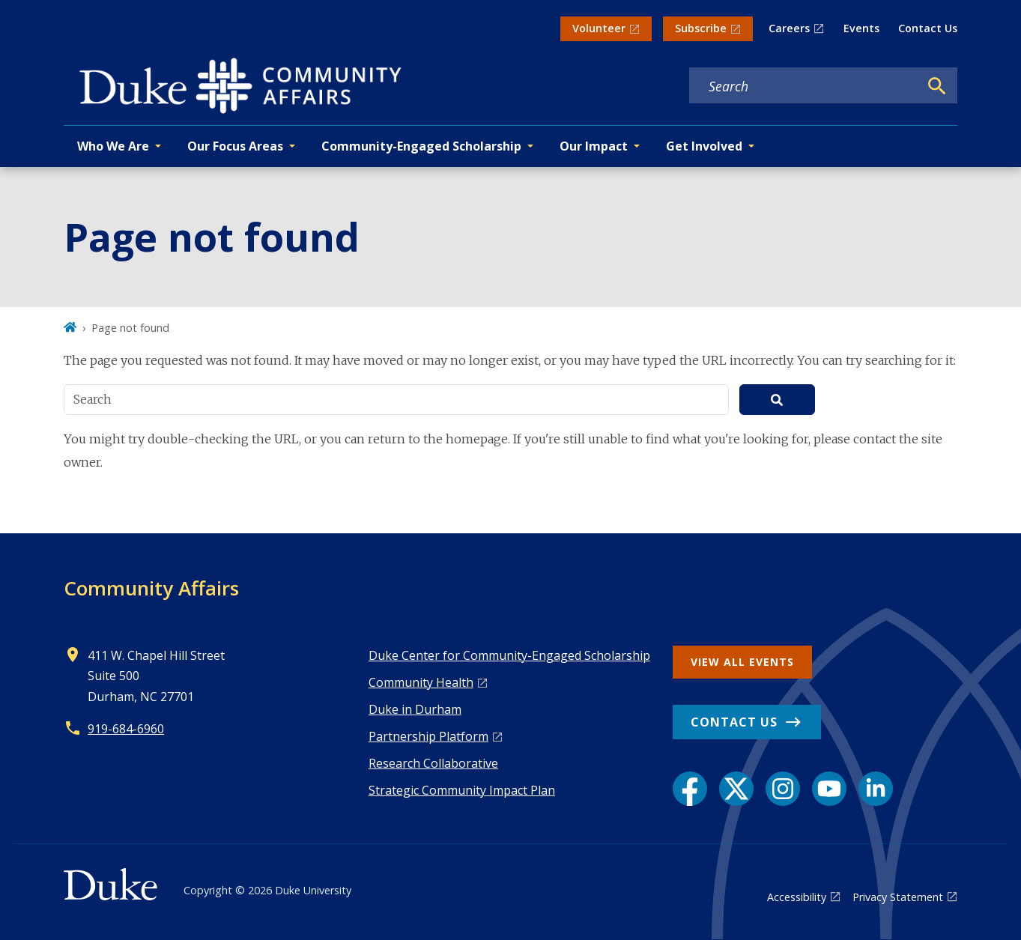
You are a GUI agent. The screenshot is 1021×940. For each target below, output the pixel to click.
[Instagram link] (783, 788)
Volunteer (598, 28)
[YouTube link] (829, 788)
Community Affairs (151, 587)
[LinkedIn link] (875, 788)
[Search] (937, 86)
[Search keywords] (804, 86)
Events (861, 28)
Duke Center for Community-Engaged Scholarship (509, 655)
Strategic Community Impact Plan (462, 790)
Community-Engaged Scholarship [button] (421, 146)
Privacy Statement (897, 897)
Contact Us (927, 28)
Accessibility (796, 897)
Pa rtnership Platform (428, 736)
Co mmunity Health (421, 682)
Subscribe (701, 28)
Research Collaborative (433, 763)
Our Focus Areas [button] (235, 146)
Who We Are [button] (113, 146)
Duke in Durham (415, 709)
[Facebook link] (690, 788)
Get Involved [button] (704, 146)
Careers (789, 28)
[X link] (736, 788)
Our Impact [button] (594, 146)
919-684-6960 (126, 729)
